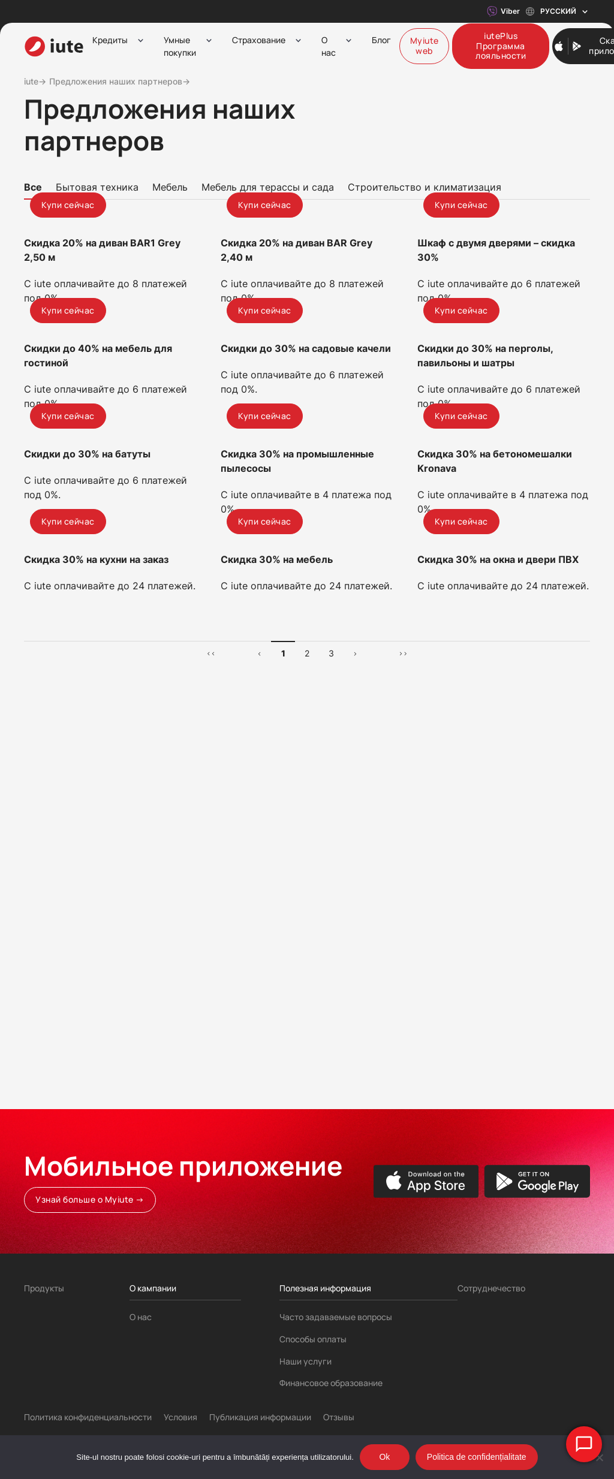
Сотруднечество (491, 1288)
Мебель (170, 187)
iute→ (35, 81)
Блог (381, 40)
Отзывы (338, 1417)
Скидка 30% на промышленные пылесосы (297, 757)
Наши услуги (305, 1361)
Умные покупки (180, 46)
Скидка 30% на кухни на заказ (96, 954)
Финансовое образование (331, 1382)
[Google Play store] (537, 1181)
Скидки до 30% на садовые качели (306, 546)
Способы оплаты (313, 1339)
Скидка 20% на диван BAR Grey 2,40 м (296, 349)
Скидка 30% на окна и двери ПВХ (498, 954)
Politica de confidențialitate (476, 1457)
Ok (384, 1457)
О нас (328, 46)
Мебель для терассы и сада (267, 187)
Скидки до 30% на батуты (87, 750)
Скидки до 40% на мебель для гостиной (98, 553)
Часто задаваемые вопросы (335, 1317)
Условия (180, 1417)
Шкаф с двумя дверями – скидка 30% (496, 349)
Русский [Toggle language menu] (558, 12)
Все (33, 187)
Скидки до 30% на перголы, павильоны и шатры (485, 553)
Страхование (258, 40)
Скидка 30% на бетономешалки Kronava (494, 757)
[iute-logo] (54, 46)
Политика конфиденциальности (88, 1417)
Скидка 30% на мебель (277, 954)
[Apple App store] (426, 1181)
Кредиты (110, 40)
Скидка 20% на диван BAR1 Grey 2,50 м (102, 349)
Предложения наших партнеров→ (119, 81)
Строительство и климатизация (424, 187)
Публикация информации (260, 1417)
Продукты (44, 1288)
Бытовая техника (97, 187)
